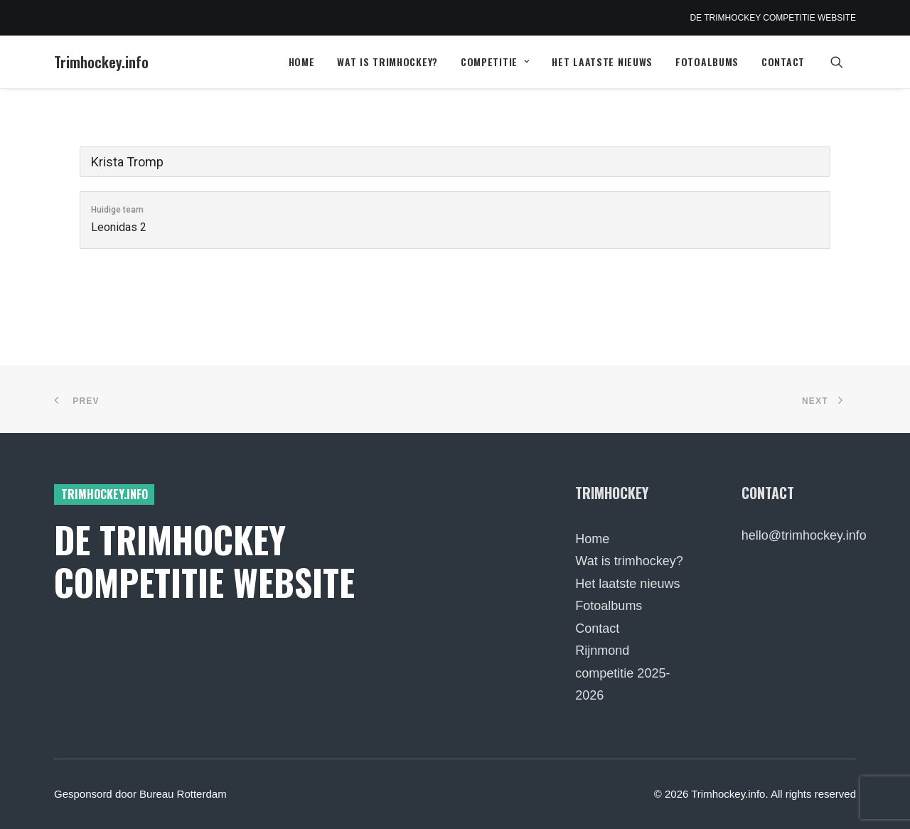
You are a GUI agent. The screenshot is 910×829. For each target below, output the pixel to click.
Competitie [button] (495, 61)
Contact (783, 61)
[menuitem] (302, 62)
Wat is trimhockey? (387, 61)
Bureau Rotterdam (183, 794)
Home (302, 61)
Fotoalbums (707, 61)
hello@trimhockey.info (804, 535)
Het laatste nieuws (602, 61)
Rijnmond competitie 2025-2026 (622, 672)
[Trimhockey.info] (101, 62)
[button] (843, 62)
